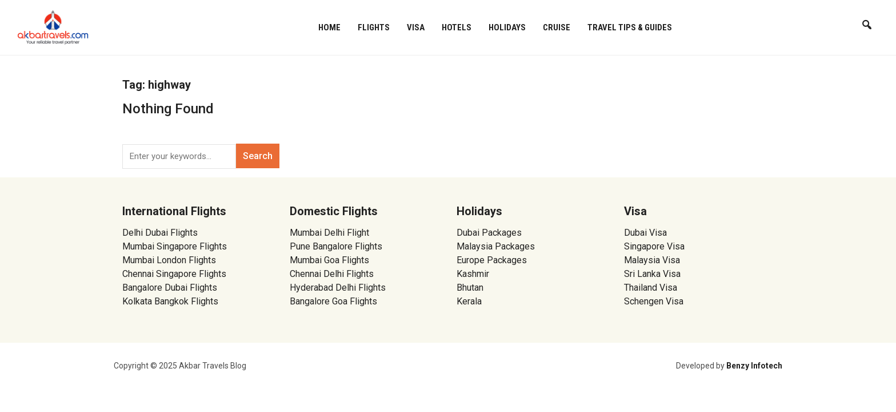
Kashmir (473, 273)
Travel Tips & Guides (629, 27)
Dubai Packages (489, 232)
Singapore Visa (654, 246)
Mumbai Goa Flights (329, 260)
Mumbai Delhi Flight (329, 232)
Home (329, 27)
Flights (374, 27)
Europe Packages (492, 260)
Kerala (469, 301)
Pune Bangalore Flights (336, 246)
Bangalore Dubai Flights (169, 287)
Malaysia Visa (652, 260)
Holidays (507, 27)
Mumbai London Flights (169, 260)
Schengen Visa (653, 301)
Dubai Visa (645, 232)
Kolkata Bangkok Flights (170, 301)
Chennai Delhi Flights (332, 273)
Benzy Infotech (754, 365)
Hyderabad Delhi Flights (338, 287)
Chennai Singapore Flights (174, 273)
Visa (416, 27)
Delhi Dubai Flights (160, 232)
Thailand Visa (650, 287)
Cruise (556, 27)
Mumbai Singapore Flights (174, 246)
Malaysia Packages (496, 246)
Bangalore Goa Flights (333, 301)
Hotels (456, 27)
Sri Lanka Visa (653, 273)
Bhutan (470, 287)
